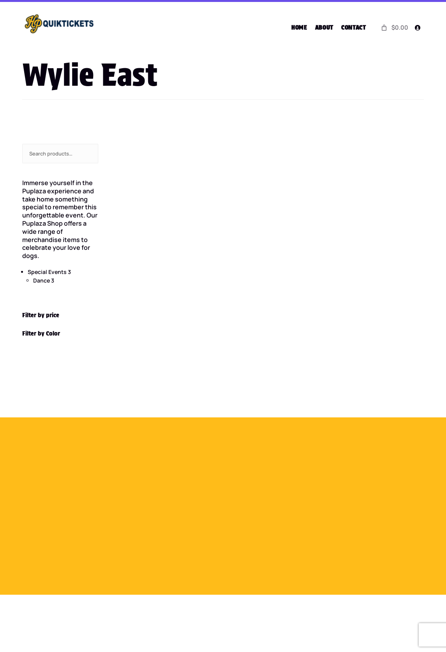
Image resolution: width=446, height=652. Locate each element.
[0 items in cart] (394, 27)
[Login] (417, 27)
